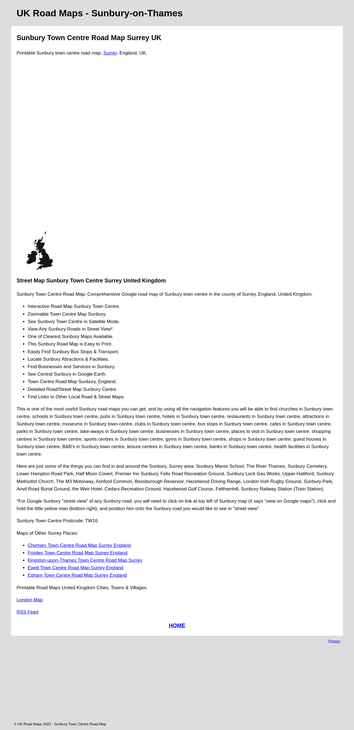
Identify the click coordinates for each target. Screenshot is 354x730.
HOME (177, 625)
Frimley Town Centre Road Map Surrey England (77, 552)
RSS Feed (27, 612)
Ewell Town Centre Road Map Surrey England (75, 567)
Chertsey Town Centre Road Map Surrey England (79, 545)
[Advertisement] (39, 146)
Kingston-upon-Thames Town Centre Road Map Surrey (85, 560)
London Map (30, 599)
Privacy (334, 641)
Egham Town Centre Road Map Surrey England (77, 575)
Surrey (110, 53)
